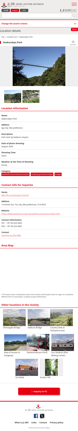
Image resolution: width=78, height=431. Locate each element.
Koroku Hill (51, 369)
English (14, 10)
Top (2, 37)
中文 (24, 10)
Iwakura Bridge (39, 319)
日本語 (6, 10)
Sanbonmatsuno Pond (38, 344)
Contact (43, 422)
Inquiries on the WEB (11, 235)
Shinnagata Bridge (14, 319)
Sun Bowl (26, 369)
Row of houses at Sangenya (15, 345)
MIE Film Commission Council (15, 195)
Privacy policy (56, 422)
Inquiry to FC (40, 391)
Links (34, 422)
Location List (12, 37)
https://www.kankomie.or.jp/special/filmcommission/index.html (30, 213)
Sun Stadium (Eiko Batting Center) (62, 345)
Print (74, 29)
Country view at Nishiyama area (61, 320)
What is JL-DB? (22, 422)
